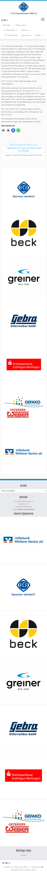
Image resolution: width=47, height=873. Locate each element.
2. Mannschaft (10, 30)
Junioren (25, 30)
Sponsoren (26, 35)
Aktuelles (6, 25)
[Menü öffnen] (43, 19)
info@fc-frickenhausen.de (25, 509)
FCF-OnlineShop (11, 35)
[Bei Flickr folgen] (5, 20)
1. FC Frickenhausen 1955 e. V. (20, 867)
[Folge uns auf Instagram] (7, 20)
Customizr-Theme (29, 870)
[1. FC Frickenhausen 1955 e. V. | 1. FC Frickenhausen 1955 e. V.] (23, 8)
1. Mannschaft (20, 25)
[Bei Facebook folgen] (3, 20)
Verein (38, 35)
